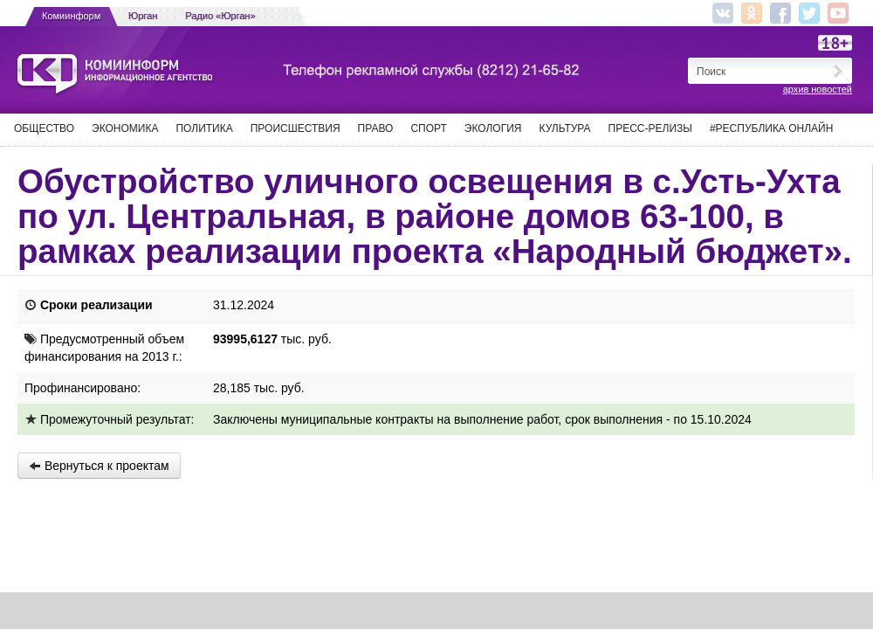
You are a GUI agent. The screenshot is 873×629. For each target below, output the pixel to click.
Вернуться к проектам (99, 466)
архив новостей (817, 89)
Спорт (428, 128)
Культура (565, 128)
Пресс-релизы (650, 128)
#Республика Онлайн (771, 128)
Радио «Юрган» (221, 15)
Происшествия (295, 128)
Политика (203, 128)
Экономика (125, 128)
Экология (493, 128)
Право (376, 128)
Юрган (142, 15)
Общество (44, 128)
